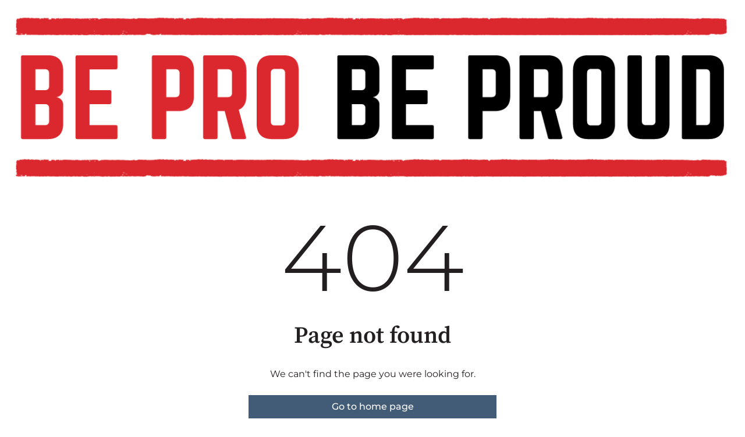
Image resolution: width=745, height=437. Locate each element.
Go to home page (373, 406)
